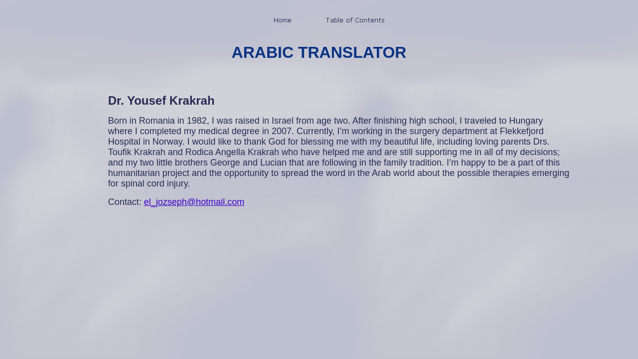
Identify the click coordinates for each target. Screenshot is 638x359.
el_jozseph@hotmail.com (194, 202)
